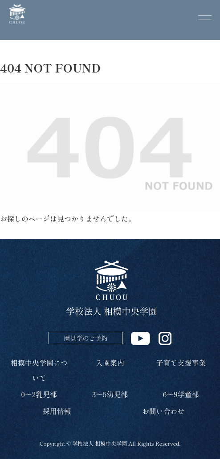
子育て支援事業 (181, 362)
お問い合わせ (163, 411)
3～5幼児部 (110, 394)
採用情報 (56, 411)
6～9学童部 (181, 394)
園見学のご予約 (85, 338)
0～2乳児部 (39, 394)
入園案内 (110, 362)
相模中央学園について (39, 370)
